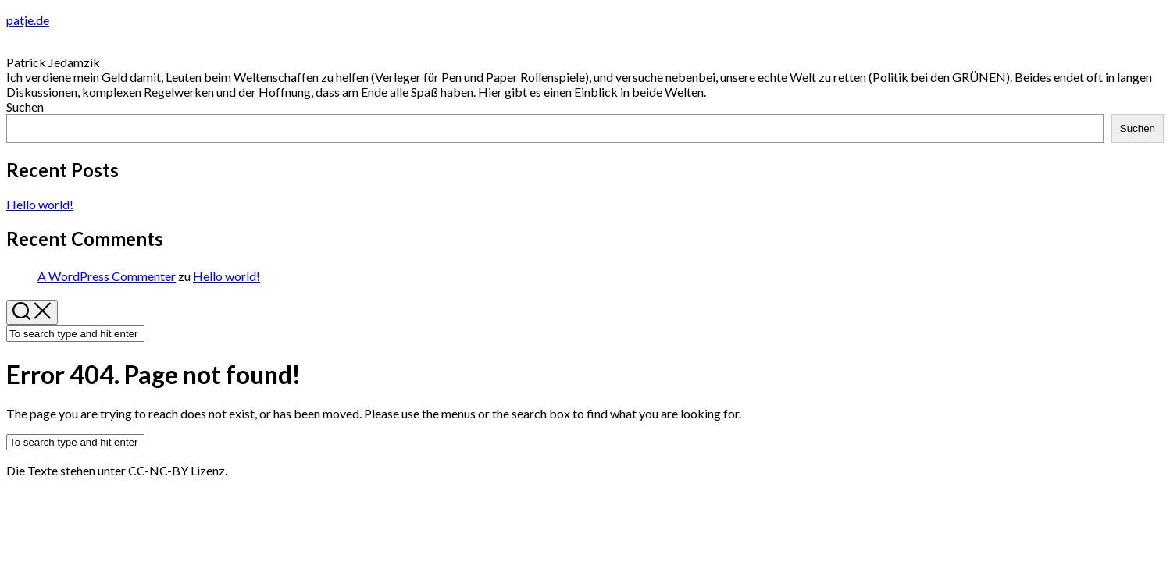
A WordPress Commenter (106, 276)
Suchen (25, 106)
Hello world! (39, 204)
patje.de (27, 19)
